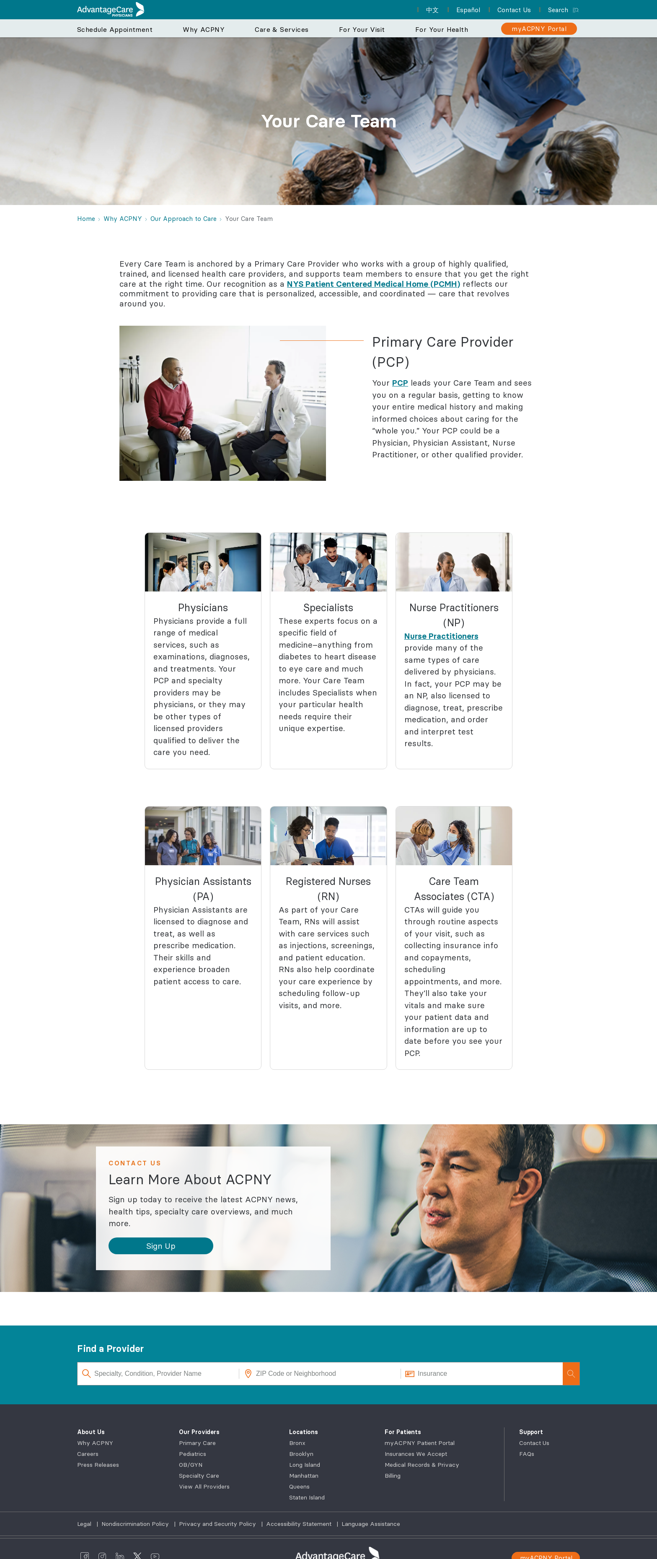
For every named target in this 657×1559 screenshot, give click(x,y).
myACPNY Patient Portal (420, 1443)
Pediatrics (192, 1454)
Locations (303, 1432)
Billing (393, 1475)
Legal (85, 1524)
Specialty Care (199, 1475)
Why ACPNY (95, 1443)
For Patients (403, 1432)
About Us (91, 1432)
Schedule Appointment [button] (115, 29)
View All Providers (204, 1486)
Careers (87, 1454)
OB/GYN (190, 1464)
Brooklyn (301, 1454)
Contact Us (534, 1443)
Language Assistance (370, 1524)
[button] (161, 1245)
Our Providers (199, 1432)
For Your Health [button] (441, 29)
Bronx (297, 1443)
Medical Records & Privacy (422, 1464)
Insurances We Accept (416, 1454)
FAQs (526, 1454)
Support (531, 1432)
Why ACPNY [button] (204, 29)
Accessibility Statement (299, 1524)
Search (558, 10)
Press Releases (98, 1464)
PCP (400, 383)
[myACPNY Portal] (539, 29)
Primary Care (197, 1443)
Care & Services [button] (281, 29)
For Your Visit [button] (362, 29)
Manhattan (303, 1475)
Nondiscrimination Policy (136, 1524)
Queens (299, 1486)
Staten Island (307, 1497)
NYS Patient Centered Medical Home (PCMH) (373, 284)
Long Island (304, 1464)
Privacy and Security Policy (218, 1524)
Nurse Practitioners (441, 636)
